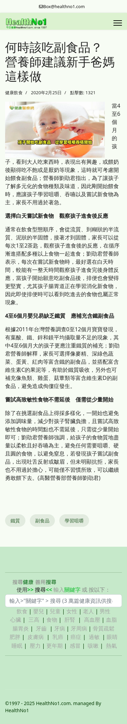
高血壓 (92, 619)
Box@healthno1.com (64, 6)
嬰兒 (38, 611)
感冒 (75, 645)
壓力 (35, 645)
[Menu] (117, 23)
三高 (33, 619)
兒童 (55, 611)
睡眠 (17, 645)
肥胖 (14, 637)
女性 (71, 611)
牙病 (59, 628)
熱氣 (111, 645)
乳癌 (57, 637)
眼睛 (112, 637)
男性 (105, 611)
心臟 (15, 619)
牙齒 (41, 628)
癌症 (75, 637)
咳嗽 (93, 645)
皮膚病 (36, 637)
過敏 (94, 637)
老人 (88, 611)
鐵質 (15, 520)
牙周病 (79, 628)
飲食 (22, 611)
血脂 (111, 619)
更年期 (54, 645)
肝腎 (69, 619)
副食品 (42, 520)
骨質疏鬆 (103, 628)
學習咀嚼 (74, 520)
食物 (51, 619)
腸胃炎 (21, 628)
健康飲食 (14, 92)
